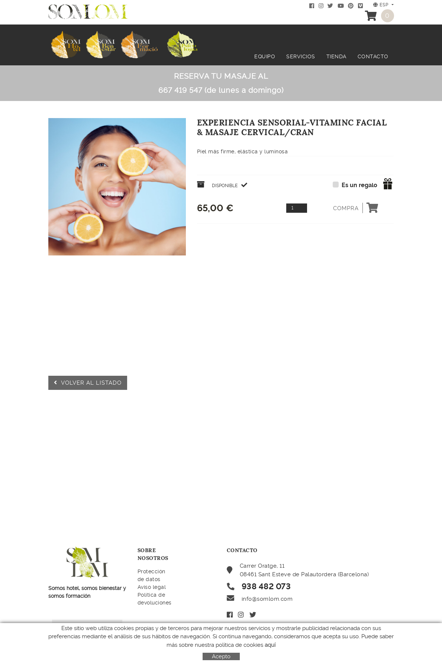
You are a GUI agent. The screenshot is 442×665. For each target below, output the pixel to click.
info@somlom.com (267, 599)
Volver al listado (88, 382)
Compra (356, 208)
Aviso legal (152, 587)
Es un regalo (359, 185)
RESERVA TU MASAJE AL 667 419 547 (221, 83)
